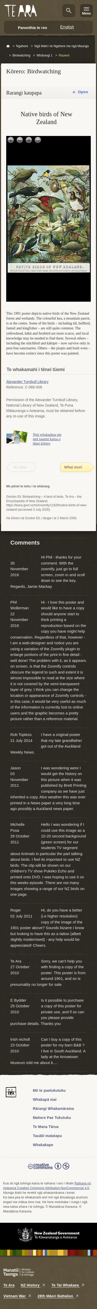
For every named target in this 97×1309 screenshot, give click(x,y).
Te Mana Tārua (46, 1127)
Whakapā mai (45, 1099)
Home (8, 46)
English (67, 27)
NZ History (33, 1285)
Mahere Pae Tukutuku (52, 1118)
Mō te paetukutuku (49, 1090)
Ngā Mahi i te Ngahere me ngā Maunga (61, 46)
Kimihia (68, 10)
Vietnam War (17, 1296)
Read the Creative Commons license (49, 1169)
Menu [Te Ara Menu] (86, 13)
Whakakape (43, 1145)
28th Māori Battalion (58, 1296)
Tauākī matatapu (47, 1136)
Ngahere (22, 46)
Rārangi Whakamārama (53, 1108)
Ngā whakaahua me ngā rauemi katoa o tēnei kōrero (47, 439)
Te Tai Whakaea (68, 1285)
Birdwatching (21, 55)
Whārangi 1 (44, 55)
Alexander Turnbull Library (27, 382)
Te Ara (8, 1285)
